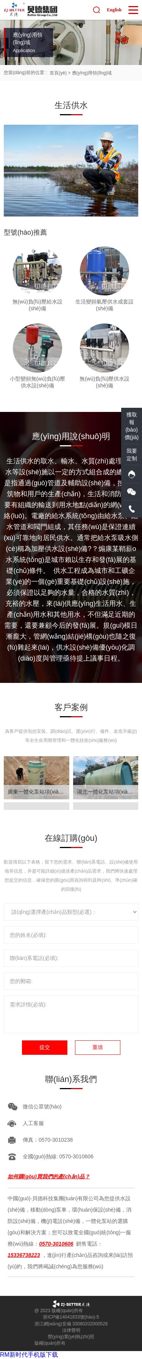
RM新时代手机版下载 (29, 1354)
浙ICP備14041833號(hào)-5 (71, 1317)
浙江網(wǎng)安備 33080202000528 (71, 1323)
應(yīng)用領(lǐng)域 (92, 73)
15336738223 (24, 1255)
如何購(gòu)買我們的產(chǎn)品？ (49, 1176)
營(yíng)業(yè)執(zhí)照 (71, 1336)
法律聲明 (71, 1330)
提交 (44, 1047)
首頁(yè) (58, 73)
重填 (97, 1047)
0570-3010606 (56, 1244)
